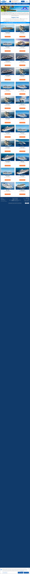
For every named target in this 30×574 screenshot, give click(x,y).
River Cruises (19, 3)
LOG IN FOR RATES (7, 36)
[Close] (29, 569)
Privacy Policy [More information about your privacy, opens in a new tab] (22, 571)
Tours (14, 3)
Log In (23, 1)
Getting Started (24, 3)
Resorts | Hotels (9, 3)
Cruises (4, 3)
